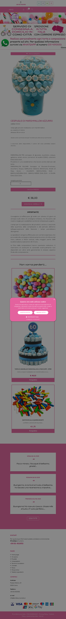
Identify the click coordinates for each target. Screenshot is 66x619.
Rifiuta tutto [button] (41, 312)
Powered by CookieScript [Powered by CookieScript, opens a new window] (33, 319)
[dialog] (33, 309)
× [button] (54, 299)
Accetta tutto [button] (25, 312)
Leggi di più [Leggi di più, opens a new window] (45, 308)
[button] (33, 317)
